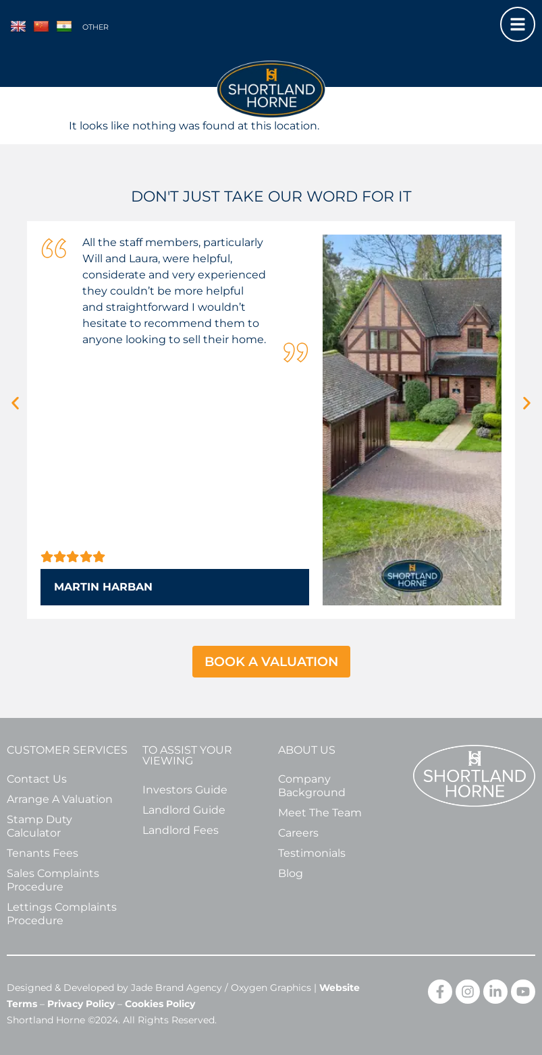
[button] (15, 402)
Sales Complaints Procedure (53, 880)
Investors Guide (184, 789)
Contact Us (37, 779)
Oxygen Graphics (271, 988)
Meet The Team (320, 812)
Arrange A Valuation (60, 799)
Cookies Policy (160, 1004)
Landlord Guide (183, 810)
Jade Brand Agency (176, 988)
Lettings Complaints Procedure (62, 914)
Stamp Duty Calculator (39, 826)
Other (95, 27)
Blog (290, 873)
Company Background (312, 786)
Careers (298, 832)
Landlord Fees (180, 830)
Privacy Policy (81, 1004)
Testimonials (312, 853)
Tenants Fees (42, 853)
